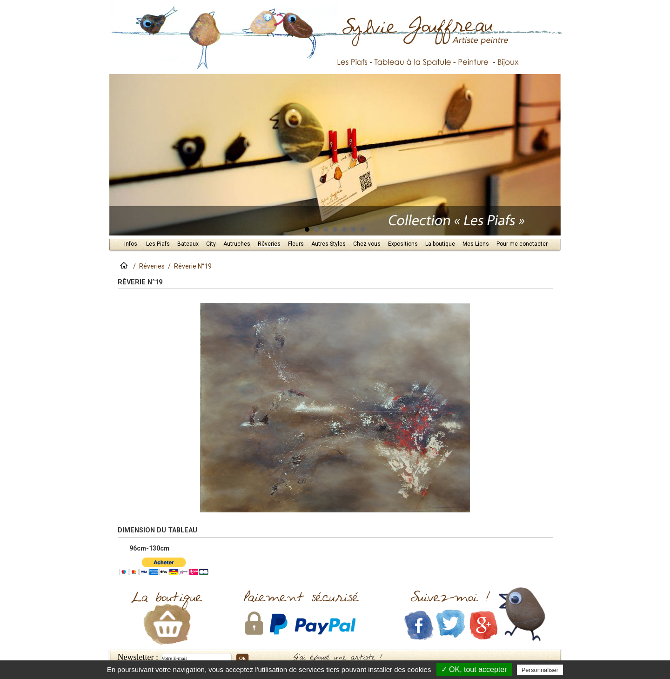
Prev (120, 155)
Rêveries (152, 266)
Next (550, 155)
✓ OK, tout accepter (474, 669)
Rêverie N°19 (193, 266)
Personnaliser (540, 669)
